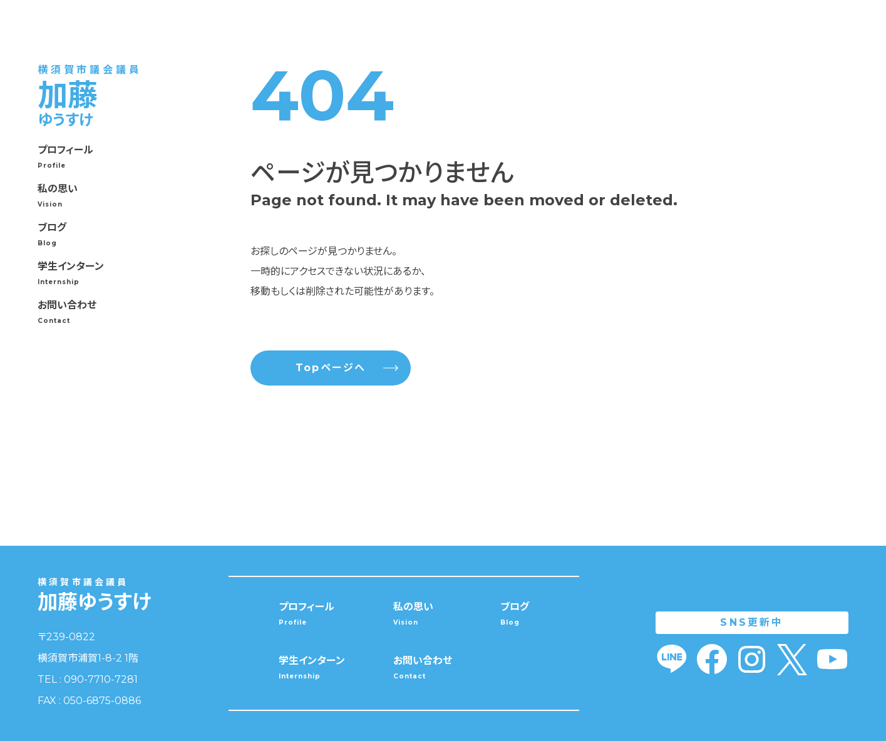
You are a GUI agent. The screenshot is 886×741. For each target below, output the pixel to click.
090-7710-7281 (101, 679)
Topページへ (347, 368)
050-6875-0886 (102, 701)
